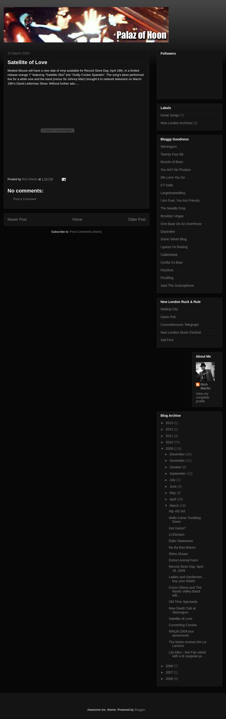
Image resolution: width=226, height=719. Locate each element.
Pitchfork (167, 270)
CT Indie (167, 185)
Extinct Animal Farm (183, 560)
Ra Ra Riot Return (182, 547)
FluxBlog (167, 278)
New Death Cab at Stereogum (182, 610)
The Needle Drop (173, 208)
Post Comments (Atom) (86, 231)
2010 (170, 442)
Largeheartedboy (173, 193)
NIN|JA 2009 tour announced (181, 633)
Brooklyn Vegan (172, 216)
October (176, 467)
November (178, 460)
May (173, 493)
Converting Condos (183, 625)
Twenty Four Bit (172, 154)
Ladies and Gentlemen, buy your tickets (186, 579)
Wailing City (169, 309)
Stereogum (169, 146)
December (178, 454)
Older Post (136, 219)
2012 (170, 429)
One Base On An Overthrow (181, 224)
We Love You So (173, 177)
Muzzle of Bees (172, 162)
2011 (170, 436)
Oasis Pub (168, 317)
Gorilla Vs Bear (172, 262)
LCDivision (177, 534)
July (173, 480)
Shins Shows (178, 554)
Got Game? (177, 528)
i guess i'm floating (174, 247)
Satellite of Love (180, 619)
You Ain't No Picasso (176, 170)
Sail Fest (167, 340)
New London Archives (176, 123)
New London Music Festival (181, 332)
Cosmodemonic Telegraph (180, 325)
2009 (170, 448)
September (178, 473)
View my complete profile (202, 397)
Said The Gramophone (177, 285)
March (175, 505)
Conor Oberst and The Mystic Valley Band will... (185, 591)
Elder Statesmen (181, 541)
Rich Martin (205, 386)
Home (77, 219)
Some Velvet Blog (174, 239)
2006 (170, 679)
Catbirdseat (169, 255)
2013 (170, 423)
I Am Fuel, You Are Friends (180, 200)
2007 (170, 672)
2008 (170, 666)
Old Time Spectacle (183, 602)
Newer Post (17, 219)
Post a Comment (24, 199)
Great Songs (170, 115)
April (173, 499)
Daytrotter (168, 231)
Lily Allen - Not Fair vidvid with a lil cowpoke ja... (187, 654)
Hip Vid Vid (177, 511)
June (174, 486)
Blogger (139, 709)
